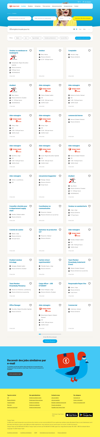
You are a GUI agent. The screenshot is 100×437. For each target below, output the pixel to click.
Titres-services (46, 6)
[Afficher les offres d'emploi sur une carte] (76, 29)
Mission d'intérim (11, 400)
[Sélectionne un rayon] (65, 18)
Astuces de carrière (57, 6)
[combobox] (19, 18)
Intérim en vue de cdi (12, 407)
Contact (76, 6)
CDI (8, 397)
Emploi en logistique (34, 402)
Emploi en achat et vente (35, 397)
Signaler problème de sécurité (58, 402)
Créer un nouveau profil (79, 402)
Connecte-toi (76, 397)
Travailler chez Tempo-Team (58, 407)
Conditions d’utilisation (26, 432)
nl (9, 1)
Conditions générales (12, 432)
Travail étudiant (11, 402)
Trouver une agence (56, 405)
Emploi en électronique (35, 407)
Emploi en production (34, 405)
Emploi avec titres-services (36, 400)
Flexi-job (9, 405)
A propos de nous (68, 6)
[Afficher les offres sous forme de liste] (74, 29)
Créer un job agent (77, 400)
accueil (9, 13)
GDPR (35, 432)
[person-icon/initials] (87, 1)
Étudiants (30, 6)
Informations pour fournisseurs (47, 432)
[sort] (86, 28)
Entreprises (38, 6)
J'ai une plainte (55, 397)
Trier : (80, 29)
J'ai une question (55, 400)
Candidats (23, 6)
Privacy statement (62, 432)
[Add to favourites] (30, 50)
